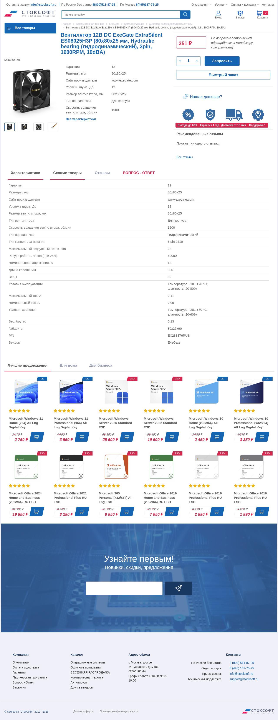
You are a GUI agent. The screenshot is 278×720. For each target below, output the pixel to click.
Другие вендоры (82, 687)
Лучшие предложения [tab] (28, 365)
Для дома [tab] (68, 365)
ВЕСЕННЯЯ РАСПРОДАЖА (90, 672)
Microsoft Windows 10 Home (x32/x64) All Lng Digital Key (206, 423)
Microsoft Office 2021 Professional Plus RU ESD (70, 497)
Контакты (267, 4)
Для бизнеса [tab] (100, 365)
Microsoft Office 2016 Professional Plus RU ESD (250, 497)
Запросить (222, 61)
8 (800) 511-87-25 (242, 663)
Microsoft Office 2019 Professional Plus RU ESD (205, 497)
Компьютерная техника (87, 677)
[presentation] (139, 173)
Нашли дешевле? (206, 97)
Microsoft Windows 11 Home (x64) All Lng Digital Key (26, 423)
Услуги (219, 4)
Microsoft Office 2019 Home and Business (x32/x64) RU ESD (160, 497)
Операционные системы (88, 662)
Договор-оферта (83, 711)
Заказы (240, 17)
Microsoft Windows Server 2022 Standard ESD (160, 423)
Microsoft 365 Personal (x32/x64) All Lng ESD (115, 497)
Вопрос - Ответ (23, 682)
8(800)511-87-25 (104, 4)
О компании (200, 4)
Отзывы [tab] (102, 173)
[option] (9, 127)
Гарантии (19, 672)
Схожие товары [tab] (67, 173)
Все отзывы (185, 157)
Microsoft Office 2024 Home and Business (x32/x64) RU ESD (25, 497)
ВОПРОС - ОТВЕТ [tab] (139, 173)
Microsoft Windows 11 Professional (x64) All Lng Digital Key (71, 423)
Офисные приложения (86, 667)
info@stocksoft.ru (43, 4)
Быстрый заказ (223, 75)
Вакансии (19, 687)
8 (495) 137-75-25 (242, 668)
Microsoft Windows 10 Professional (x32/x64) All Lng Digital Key (251, 423)
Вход (218, 17)
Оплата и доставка (243, 4)
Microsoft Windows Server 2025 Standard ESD (115, 423)
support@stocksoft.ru (244, 679)
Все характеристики (81, 119)
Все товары (25, 28)
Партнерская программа (30, 677)
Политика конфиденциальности (119, 711)
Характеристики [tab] (25, 173)
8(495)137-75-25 (147, 4)
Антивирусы (79, 682)
